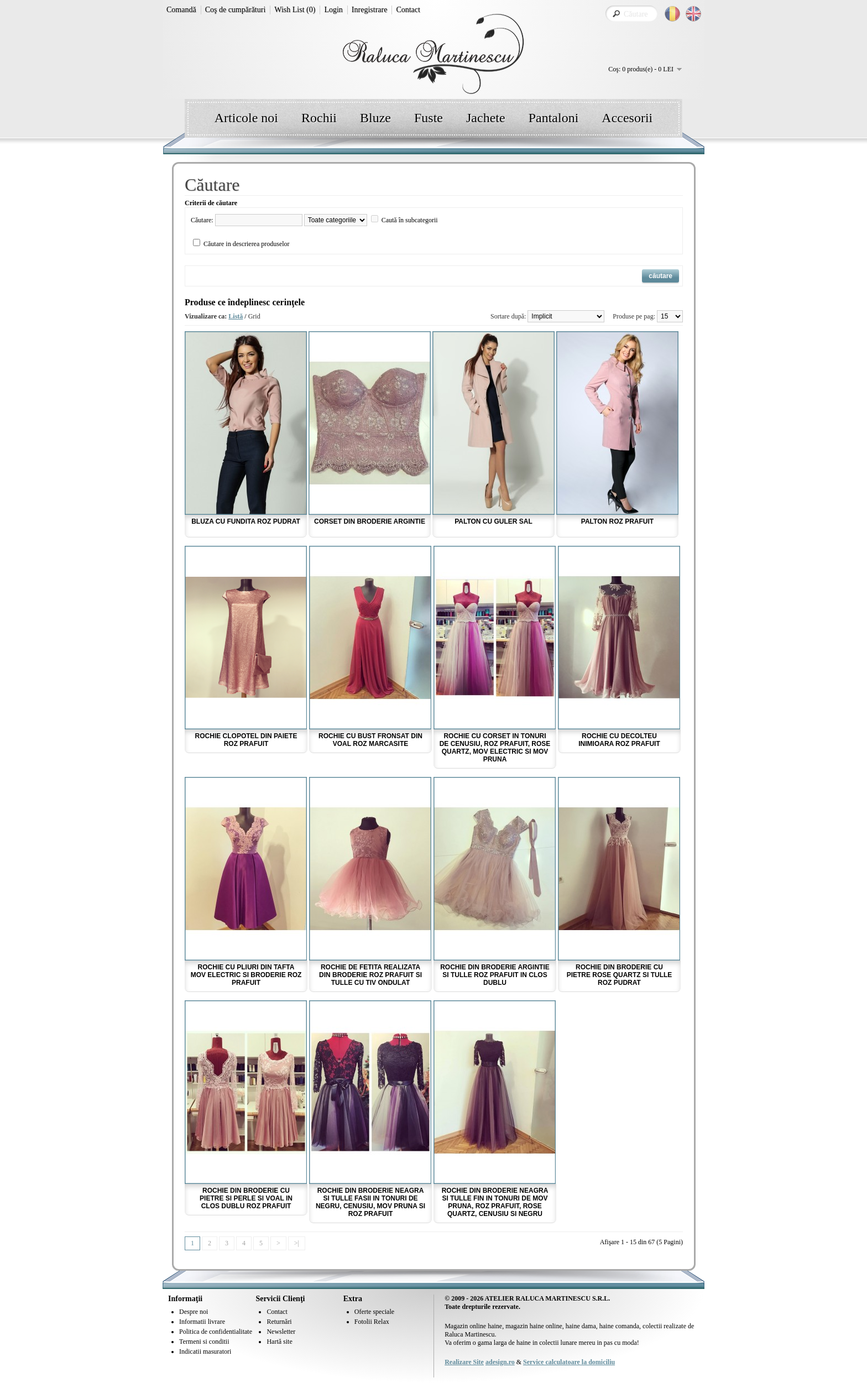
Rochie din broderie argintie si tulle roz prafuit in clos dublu (495, 975)
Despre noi (193, 1312)
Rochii (319, 118)
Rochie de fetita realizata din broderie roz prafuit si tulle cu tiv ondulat (370, 975)
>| (296, 1243)
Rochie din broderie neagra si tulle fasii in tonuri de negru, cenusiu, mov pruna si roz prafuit (370, 1202)
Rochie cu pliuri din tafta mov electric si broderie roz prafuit (246, 975)
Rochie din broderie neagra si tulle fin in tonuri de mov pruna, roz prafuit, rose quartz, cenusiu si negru (495, 1202)
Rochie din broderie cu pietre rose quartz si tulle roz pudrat (619, 975)
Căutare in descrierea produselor (246, 244)
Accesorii (627, 118)
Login (333, 10)
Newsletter (281, 1331)
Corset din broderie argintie (369, 521)
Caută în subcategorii (410, 220)
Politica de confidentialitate (215, 1331)
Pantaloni (554, 118)
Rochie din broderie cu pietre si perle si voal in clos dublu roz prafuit (246, 1198)
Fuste (428, 118)
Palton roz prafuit (617, 521)
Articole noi (246, 118)
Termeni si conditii (204, 1341)
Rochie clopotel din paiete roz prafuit (246, 740)
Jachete (485, 118)
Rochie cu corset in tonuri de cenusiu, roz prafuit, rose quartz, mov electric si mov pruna (495, 747)
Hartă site (279, 1341)
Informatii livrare (202, 1321)
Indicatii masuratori (205, 1351)
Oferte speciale (374, 1312)
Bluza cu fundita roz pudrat (245, 521)
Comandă (181, 10)
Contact (408, 10)
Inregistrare (370, 10)
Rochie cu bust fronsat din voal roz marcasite (370, 740)
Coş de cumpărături (235, 10)
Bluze (375, 118)
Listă (235, 316)
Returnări (279, 1321)
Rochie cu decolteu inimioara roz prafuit (619, 740)
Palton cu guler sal (493, 521)
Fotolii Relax (371, 1321)
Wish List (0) (294, 10)
